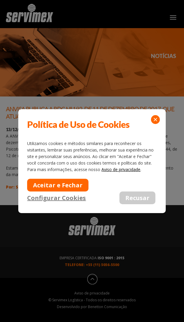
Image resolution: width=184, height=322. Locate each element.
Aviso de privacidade (120, 169)
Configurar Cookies (56, 197)
